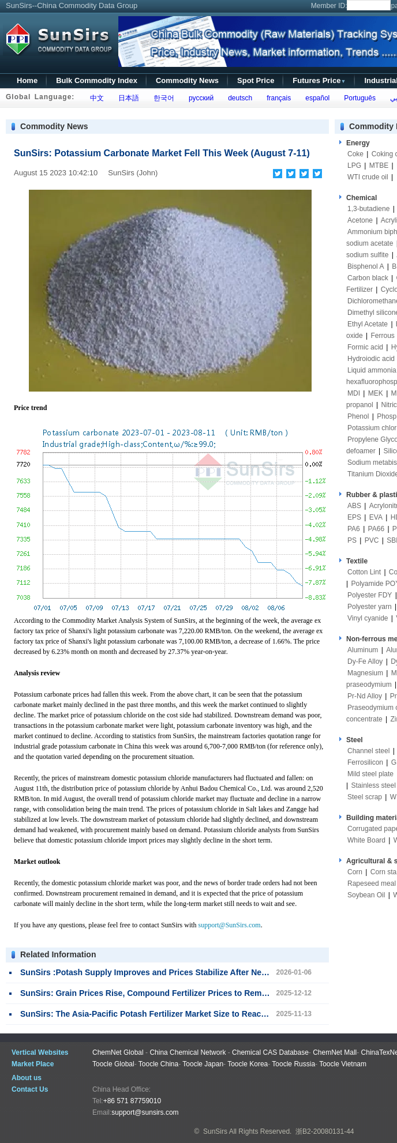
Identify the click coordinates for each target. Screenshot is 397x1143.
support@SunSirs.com (229, 925)
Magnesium (365, 673)
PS (352, 540)
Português (358, 98)
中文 (95, 98)
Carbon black (367, 278)
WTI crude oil (367, 177)
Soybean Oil (366, 895)
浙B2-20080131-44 (324, 1131)
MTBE (378, 165)
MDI (353, 393)
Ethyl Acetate (367, 324)
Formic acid (365, 347)
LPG (354, 165)
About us (27, 1078)
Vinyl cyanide (367, 618)
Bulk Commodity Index (96, 80)
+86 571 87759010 (132, 1101)
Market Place (33, 1064)
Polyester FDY (369, 595)
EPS (354, 517)
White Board (366, 840)
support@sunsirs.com (144, 1112)
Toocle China (158, 1064)
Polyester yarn (369, 607)
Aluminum (362, 650)
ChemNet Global (118, 1052)
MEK (375, 393)
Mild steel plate (370, 774)
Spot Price (255, 80)
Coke (355, 154)
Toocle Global (113, 1064)
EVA (376, 517)
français (277, 98)
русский (199, 98)
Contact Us (30, 1089)
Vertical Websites (40, 1052)
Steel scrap (364, 797)
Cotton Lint (364, 572)
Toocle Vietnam (342, 1064)
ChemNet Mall (335, 1052)
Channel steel (368, 751)
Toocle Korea (247, 1064)
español (316, 98)
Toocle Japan (202, 1064)
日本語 (126, 98)
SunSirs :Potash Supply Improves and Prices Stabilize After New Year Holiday (169, 972)
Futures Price (319, 80)
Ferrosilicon (365, 762)
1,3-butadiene (368, 209)
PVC (372, 540)
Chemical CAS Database (270, 1052)
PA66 (376, 529)
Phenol (358, 416)
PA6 (353, 529)
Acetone (360, 220)
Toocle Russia (293, 1064)
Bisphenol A (365, 266)
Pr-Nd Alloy (364, 696)
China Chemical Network (187, 1052)
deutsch (238, 98)
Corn (354, 872)
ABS (354, 506)
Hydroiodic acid (371, 359)
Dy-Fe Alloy (365, 661)
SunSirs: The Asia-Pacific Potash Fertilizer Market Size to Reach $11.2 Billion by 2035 (183, 1013)
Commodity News (187, 80)
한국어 (161, 98)
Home (27, 80)
